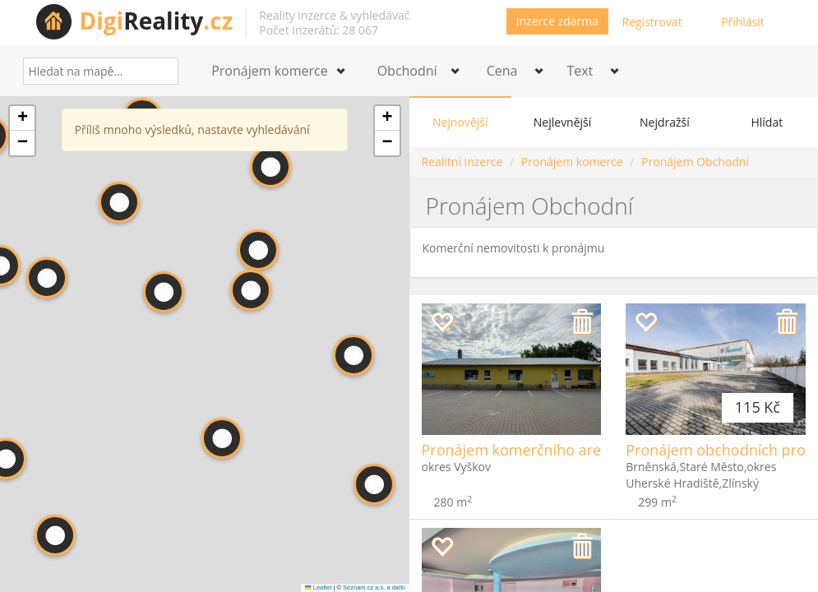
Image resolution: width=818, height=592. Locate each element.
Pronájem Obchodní (695, 161)
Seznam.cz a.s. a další (373, 587)
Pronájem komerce (572, 161)
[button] (46, 277)
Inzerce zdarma (557, 21)
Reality (156, 20)
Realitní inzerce (462, 161)
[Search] (159, 71)
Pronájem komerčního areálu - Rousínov (560, 450)
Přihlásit (743, 22)
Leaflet (318, 587)
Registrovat (652, 22)
